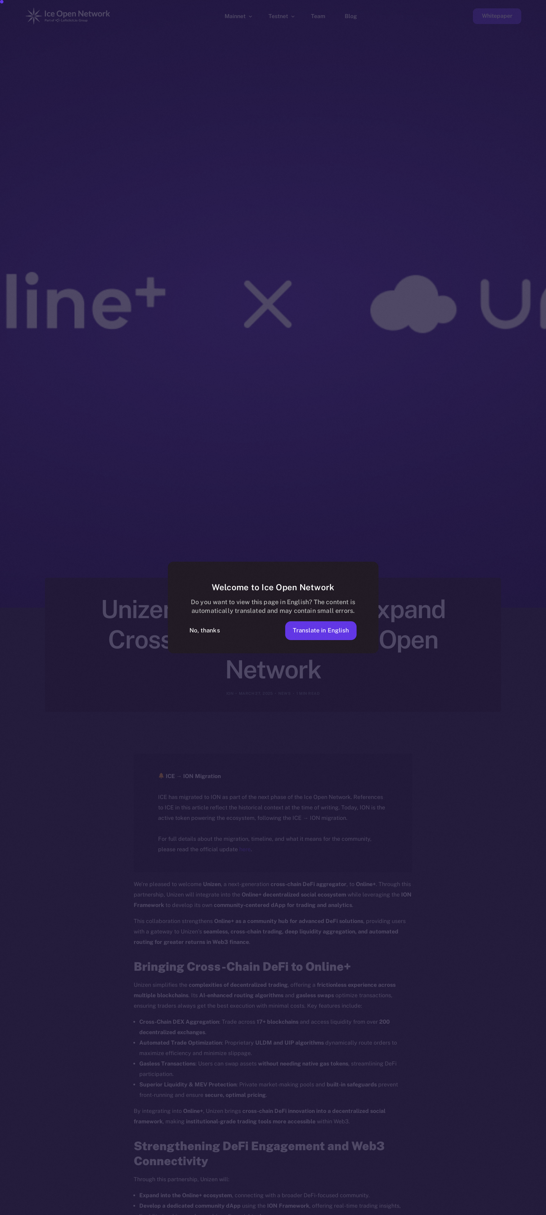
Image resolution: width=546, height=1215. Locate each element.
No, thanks (204, 630)
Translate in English (321, 630)
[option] (208, 1209)
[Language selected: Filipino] (368, 1208)
